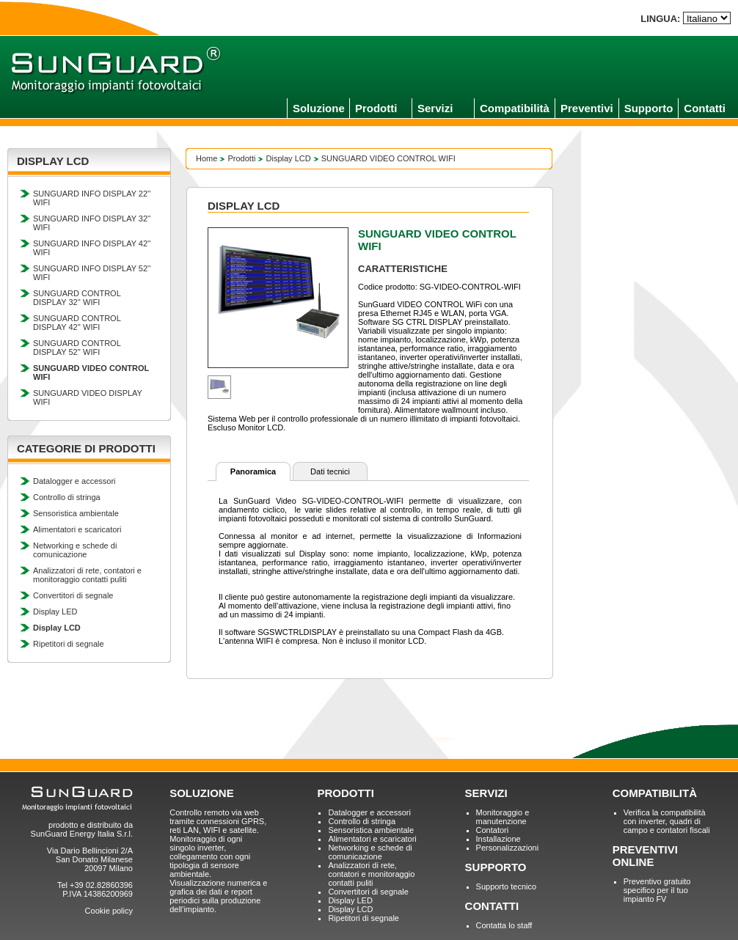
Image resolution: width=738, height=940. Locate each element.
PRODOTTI (345, 793)
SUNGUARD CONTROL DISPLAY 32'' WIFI (76, 297)
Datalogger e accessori (74, 481)
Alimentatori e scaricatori (77, 529)
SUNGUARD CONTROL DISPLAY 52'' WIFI (76, 347)
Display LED (55, 611)
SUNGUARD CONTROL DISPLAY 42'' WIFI (76, 322)
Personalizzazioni (507, 847)
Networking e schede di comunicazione (75, 550)
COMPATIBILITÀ (655, 793)
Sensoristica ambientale (76, 513)
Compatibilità (514, 108)
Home (206, 158)
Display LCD (288, 158)
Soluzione (319, 108)
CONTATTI (492, 906)
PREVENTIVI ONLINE (645, 855)
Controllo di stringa (67, 497)
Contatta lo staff (504, 925)
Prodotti (376, 108)
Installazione (498, 838)
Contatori (492, 830)
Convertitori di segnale (73, 595)
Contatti (705, 108)
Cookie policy (109, 910)
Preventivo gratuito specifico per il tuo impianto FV (657, 890)
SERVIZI (486, 793)
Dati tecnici (330, 471)
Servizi (435, 108)
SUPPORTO (496, 867)
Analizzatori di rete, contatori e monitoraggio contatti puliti (87, 575)
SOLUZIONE (201, 793)
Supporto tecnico (506, 886)
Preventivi (586, 108)
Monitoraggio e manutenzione (503, 817)
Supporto (648, 108)
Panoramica (253, 471)
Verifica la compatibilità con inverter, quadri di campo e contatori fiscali (667, 821)
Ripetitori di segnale (68, 643)
